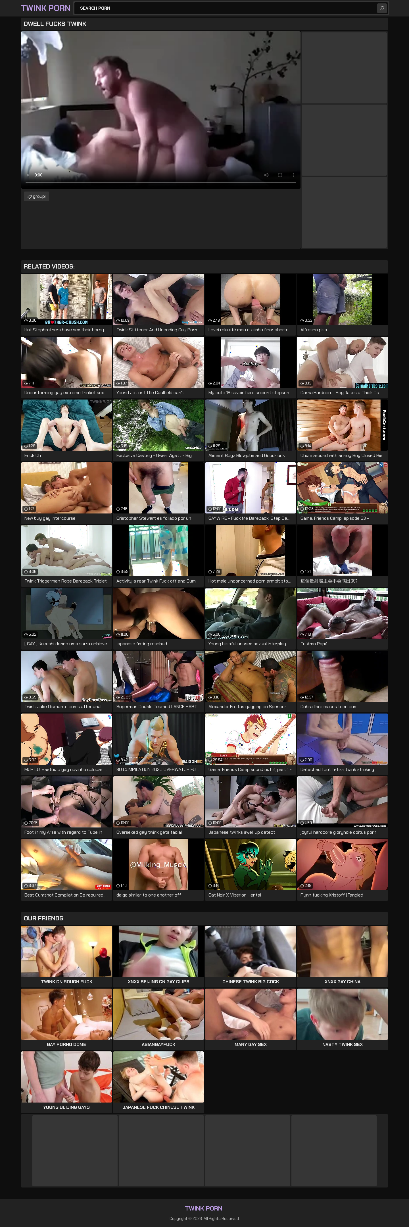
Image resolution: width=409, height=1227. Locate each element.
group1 (39, 196)
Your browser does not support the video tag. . (161, 110)
